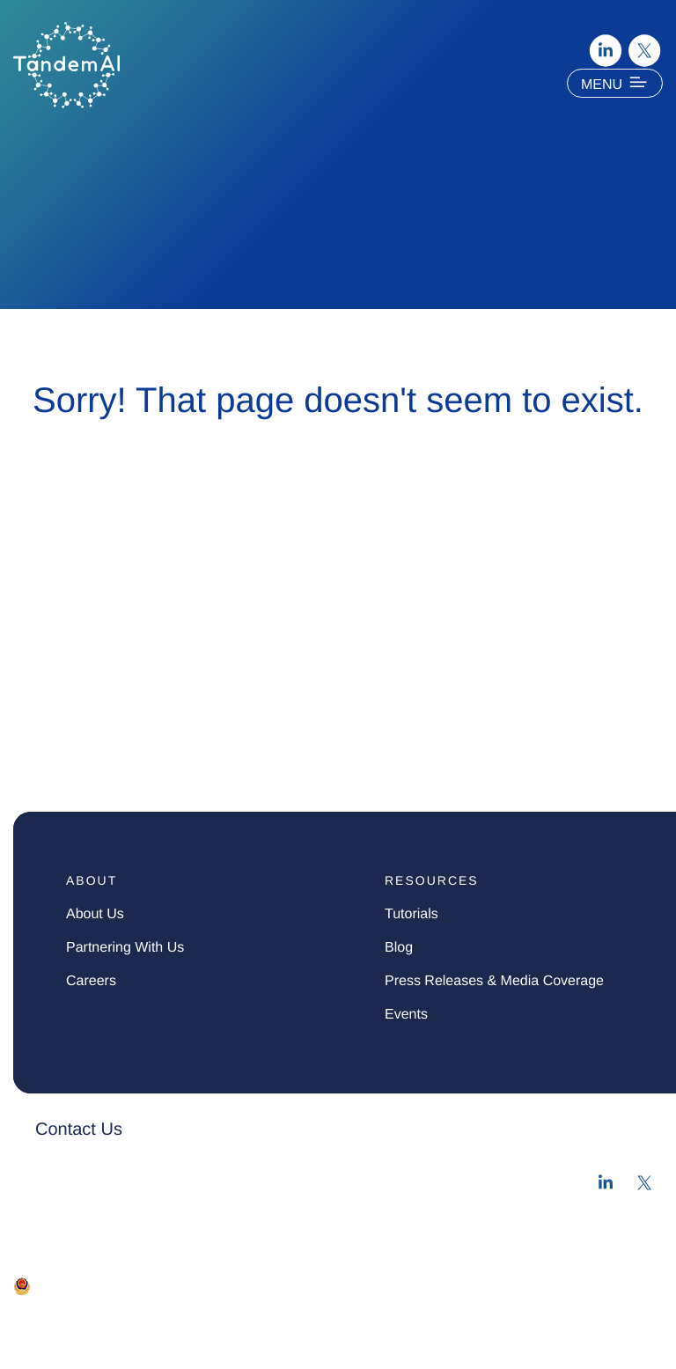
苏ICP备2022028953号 (293, 1285)
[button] (261, 1130)
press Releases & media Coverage (494, 981)
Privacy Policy (46, 1310)
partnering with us (125, 947)
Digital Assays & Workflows (140, 672)
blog (399, 947)
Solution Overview (98, 557)
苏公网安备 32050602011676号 (126, 1285)
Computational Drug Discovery (156, 595)
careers (91, 981)
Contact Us (78, 1129)
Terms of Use (137, 1310)
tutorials (411, 914)
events (406, 1014)
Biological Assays (94, 750)
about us (95, 914)
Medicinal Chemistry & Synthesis (166, 711)
